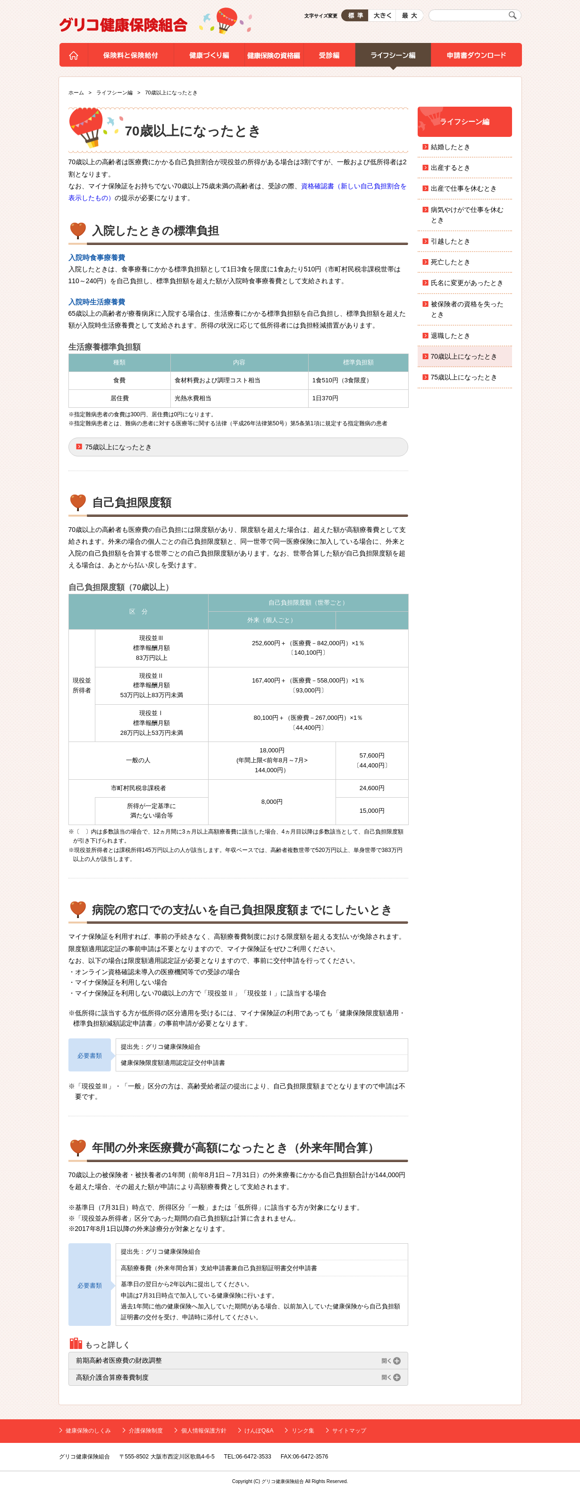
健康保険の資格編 (273, 57)
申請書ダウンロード (476, 57)
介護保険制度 (146, 1430)
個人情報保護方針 (204, 1430)
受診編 (329, 57)
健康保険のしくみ (88, 1430)
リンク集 (303, 1430)
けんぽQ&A (258, 1430)
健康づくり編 (209, 57)
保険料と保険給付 (131, 57)
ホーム (73, 57)
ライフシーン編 (393, 57)
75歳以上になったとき (118, 447)
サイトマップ (349, 1430)
